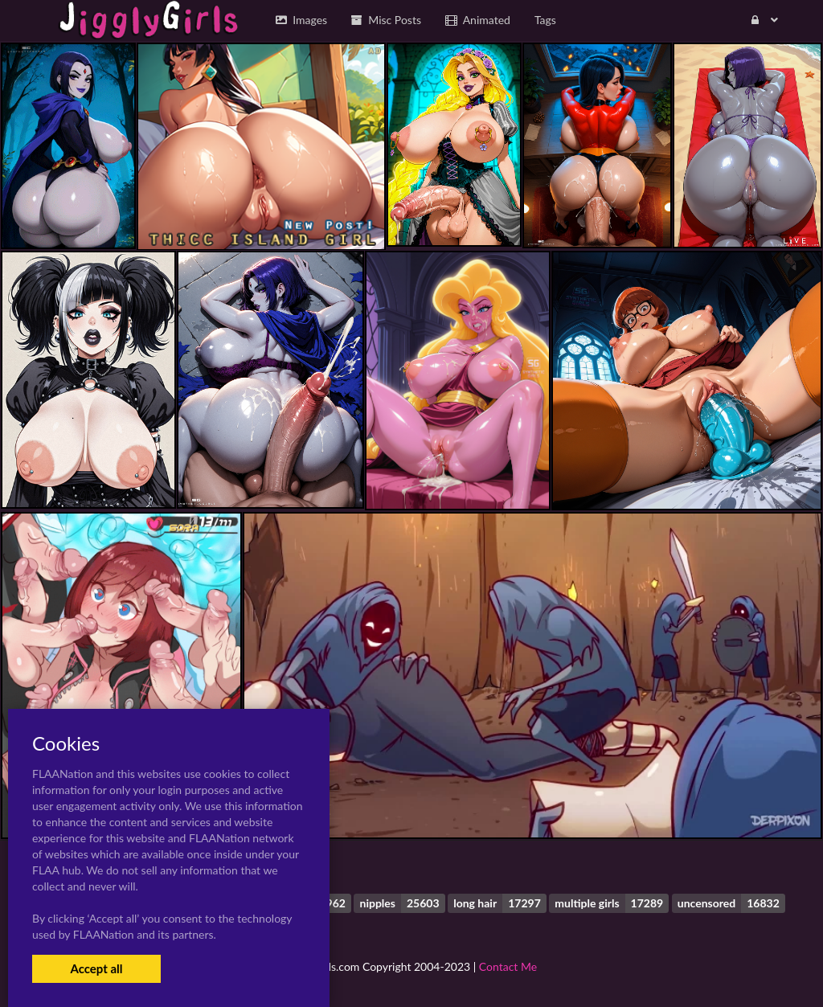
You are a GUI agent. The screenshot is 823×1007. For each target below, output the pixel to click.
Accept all (96, 968)
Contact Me (508, 966)
